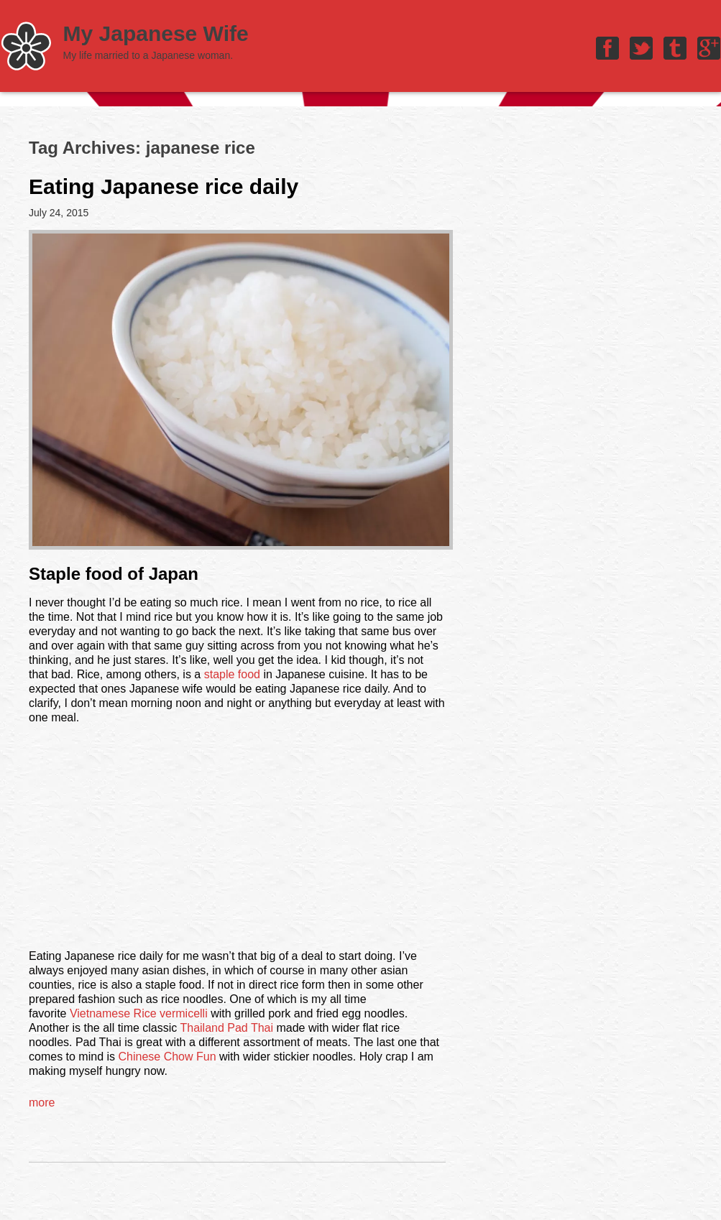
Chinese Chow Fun (167, 1056)
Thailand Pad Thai (226, 1028)
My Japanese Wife (156, 33)
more (42, 1102)
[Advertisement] (237, 842)
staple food (232, 674)
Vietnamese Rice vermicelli (139, 1013)
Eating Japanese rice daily (163, 186)
